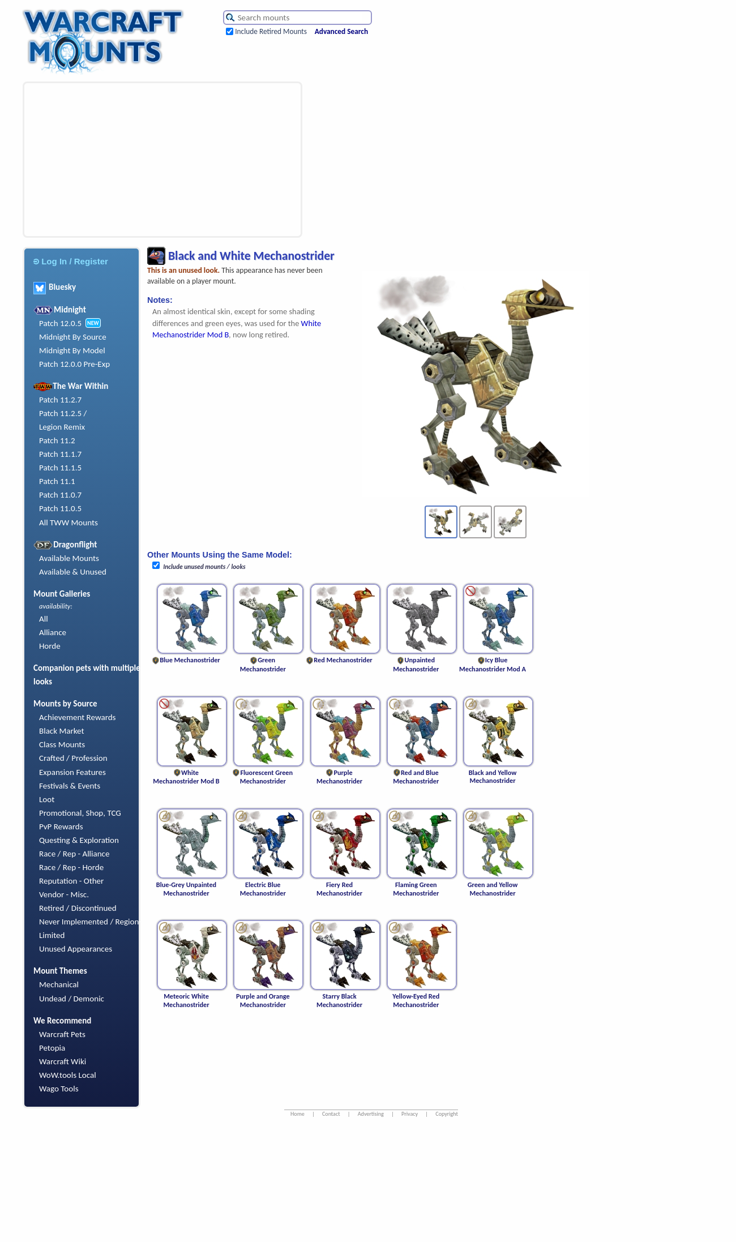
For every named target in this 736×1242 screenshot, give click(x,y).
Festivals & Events (69, 786)
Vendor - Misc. (64, 894)
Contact (331, 1113)
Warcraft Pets (62, 1034)
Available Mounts (69, 558)
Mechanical (59, 984)
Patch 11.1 (57, 481)
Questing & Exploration (79, 840)
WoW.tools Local (67, 1075)
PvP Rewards (61, 826)
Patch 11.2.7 (60, 400)
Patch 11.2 (57, 440)
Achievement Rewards (77, 717)
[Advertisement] (114, 159)
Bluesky (54, 287)
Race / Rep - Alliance (74, 854)
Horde (50, 646)
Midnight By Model (72, 350)
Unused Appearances (75, 949)
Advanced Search (341, 31)
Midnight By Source (72, 337)
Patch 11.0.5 (60, 508)
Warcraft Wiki (62, 1061)
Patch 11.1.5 (60, 467)
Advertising (371, 1113)
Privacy (409, 1113)
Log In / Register (70, 261)
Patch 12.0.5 (60, 323)
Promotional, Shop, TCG (80, 813)
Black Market (61, 731)
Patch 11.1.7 (60, 454)
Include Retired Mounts (271, 31)
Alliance (52, 632)
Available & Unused (72, 572)
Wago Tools (59, 1088)
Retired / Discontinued (78, 908)
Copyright (446, 1113)
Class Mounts (62, 744)
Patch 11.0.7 (60, 495)
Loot (46, 799)
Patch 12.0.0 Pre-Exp (74, 364)
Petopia (52, 1048)
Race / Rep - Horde (71, 867)
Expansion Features (72, 772)
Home (297, 1113)
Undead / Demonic (71, 998)
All (43, 619)
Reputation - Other (71, 881)
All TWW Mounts (68, 522)
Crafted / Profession (73, 758)
